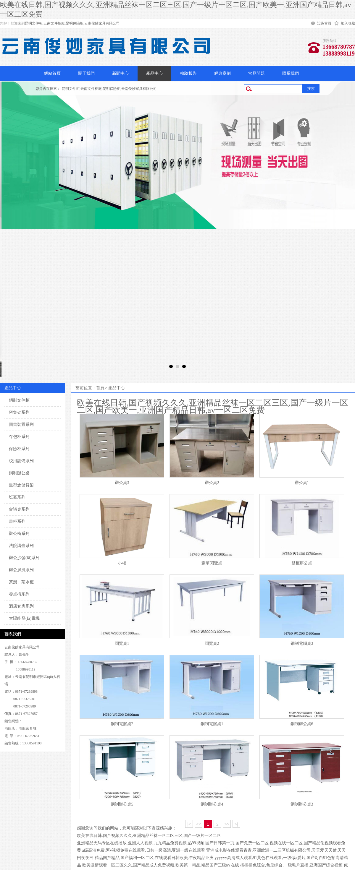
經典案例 (222, 73)
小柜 (122, 563)
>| (236, 824)
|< (189, 824)
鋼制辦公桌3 (302, 804)
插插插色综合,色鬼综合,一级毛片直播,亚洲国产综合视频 (291, 865)
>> (227, 824)
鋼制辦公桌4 (212, 804)
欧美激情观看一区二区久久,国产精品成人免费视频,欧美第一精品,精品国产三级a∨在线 (160, 865)
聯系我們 (290, 73)
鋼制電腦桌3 (302, 643)
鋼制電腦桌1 (212, 724)
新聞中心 (120, 73)
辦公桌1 (302, 483)
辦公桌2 (212, 483)
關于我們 (86, 73)
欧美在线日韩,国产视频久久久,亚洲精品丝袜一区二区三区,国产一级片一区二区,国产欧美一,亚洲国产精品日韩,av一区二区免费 (212, 406)
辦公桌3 (122, 483)
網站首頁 (52, 73)
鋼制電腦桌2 (122, 724)
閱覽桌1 (122, 643)
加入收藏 (348, 23)
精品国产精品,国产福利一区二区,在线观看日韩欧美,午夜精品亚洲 (154, 858)
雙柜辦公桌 (301, 563)
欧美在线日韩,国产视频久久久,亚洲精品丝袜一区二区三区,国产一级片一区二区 (149, 835)
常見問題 (256, 73)
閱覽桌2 (212, 643)
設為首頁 (324, 23)
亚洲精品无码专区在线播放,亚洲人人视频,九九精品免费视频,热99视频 (140, 843)
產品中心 (154, 73)
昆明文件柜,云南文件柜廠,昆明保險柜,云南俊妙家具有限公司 (72, 23)
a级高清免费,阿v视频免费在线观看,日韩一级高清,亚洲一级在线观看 (143, 850)
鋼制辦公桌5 (122, 804)
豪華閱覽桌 (211, 563)
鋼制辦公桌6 (302, 724)
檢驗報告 (188, 73)
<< (198, 824)
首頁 (100, 388)
